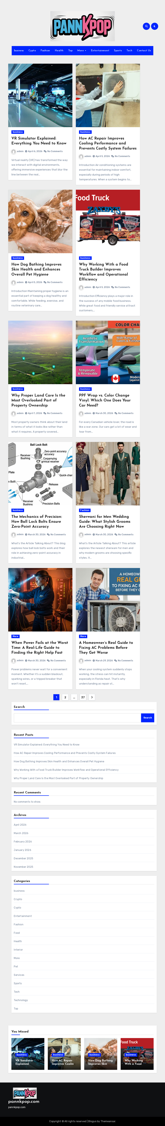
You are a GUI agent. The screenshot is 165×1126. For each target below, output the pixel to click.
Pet (16, 966)
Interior (18, 949)
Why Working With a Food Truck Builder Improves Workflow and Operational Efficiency (66, 769)
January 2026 (22, 850)
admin (18, 151)
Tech (129, 50)
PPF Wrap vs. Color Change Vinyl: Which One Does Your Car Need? (105, 400)
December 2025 (23, 858)
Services (19, 974)
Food (17, 932)
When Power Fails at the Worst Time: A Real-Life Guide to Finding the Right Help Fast (39, 648)
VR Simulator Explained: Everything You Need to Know (46, 744)
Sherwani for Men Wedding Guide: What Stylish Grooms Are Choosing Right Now (104, 522)
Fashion (45, 50)
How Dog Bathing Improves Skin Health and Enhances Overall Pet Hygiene (36, 269)
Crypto (18, 899)
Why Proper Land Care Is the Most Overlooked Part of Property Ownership (38, 400)
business (19, 50)
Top (70, 50)
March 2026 (21, 833)
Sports (118, 50)
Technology (21, 1000)
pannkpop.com (23, 1101)
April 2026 (20, 824)
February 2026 (23, 841)
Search (19, 707)
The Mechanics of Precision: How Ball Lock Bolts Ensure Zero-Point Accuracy (36, 522)
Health (59, 50)
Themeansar (108, 1121)
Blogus (92, 1121)
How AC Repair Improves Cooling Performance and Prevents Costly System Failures (107, 143)
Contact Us (144, 50)
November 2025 (23, 866)
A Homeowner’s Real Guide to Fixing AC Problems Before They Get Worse (106, 648)
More (81, 50)
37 (83, 697)
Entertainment (100, 50)
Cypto (32, 50)
